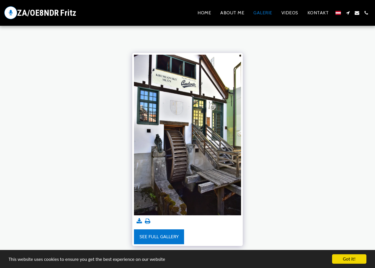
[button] (348, 13)
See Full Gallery (159, 236)
